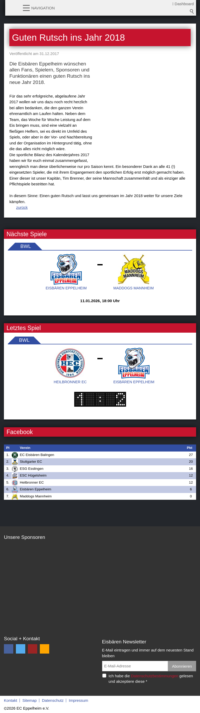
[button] (26, 7)
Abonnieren (182, 666)
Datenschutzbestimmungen (154, 676)
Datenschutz (53, 700)
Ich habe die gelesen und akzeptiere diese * (151, 679)
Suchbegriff (192, 11)
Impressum (78, 700)
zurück (22, 207)
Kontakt (10, 700)
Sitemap (29, 700)
